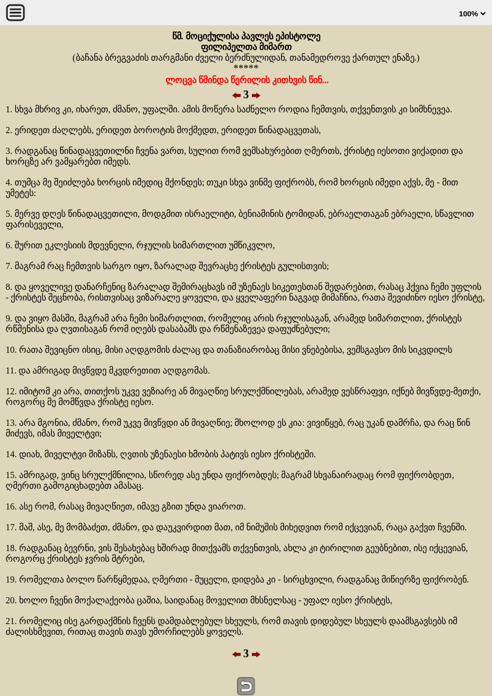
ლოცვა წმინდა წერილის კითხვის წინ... (246, 80)
